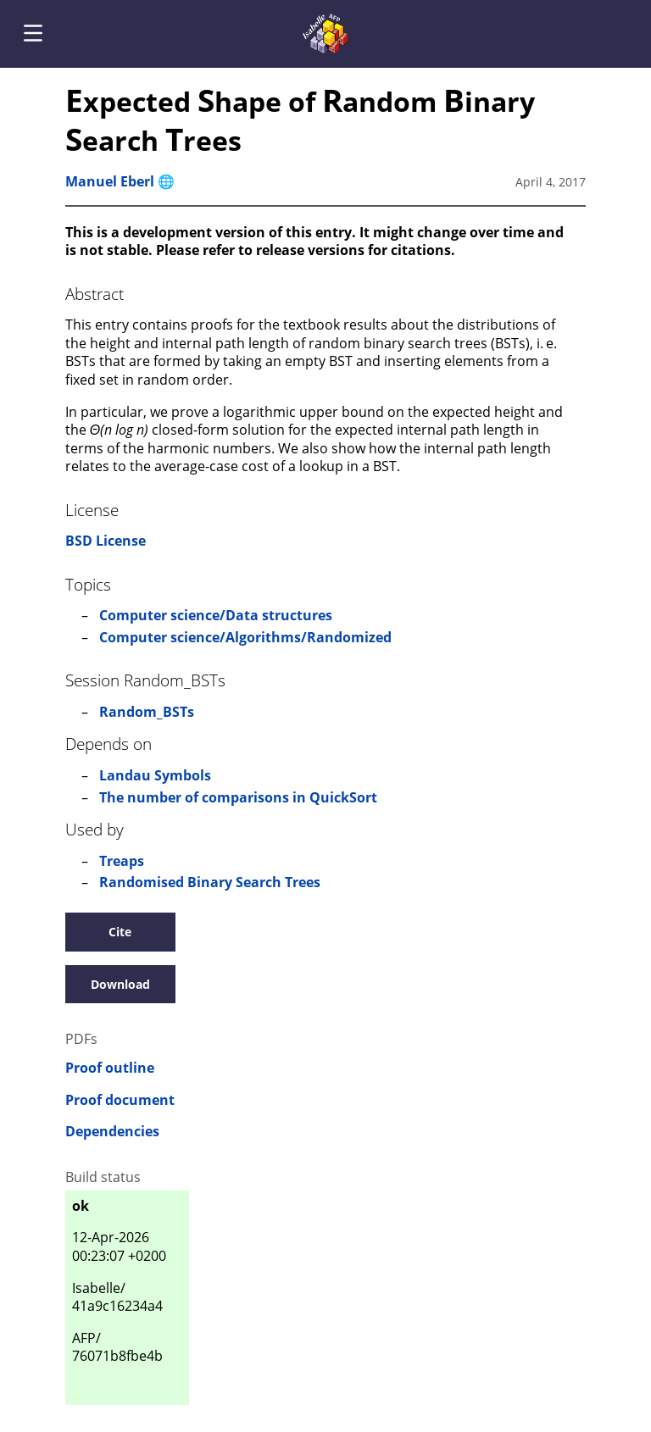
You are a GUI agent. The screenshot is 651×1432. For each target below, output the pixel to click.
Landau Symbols (155, 775)
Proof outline (109, 1068)
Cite (119, 932)
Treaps (121, 861)
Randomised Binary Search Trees (209, 882)
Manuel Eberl (109, 181)
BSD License (105, 540)
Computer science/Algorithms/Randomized (245, 637)
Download (120, 984)
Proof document (120, 1100)
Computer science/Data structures (215, 615)
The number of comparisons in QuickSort (238, 797)
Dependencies (112, 1132)
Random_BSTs (146, 711)
